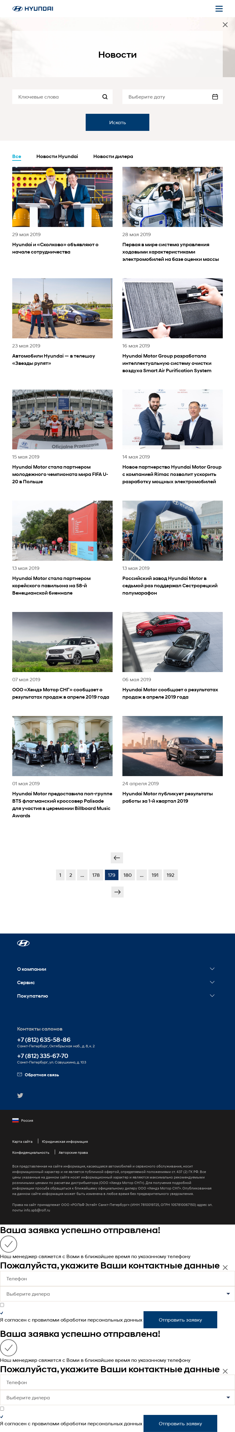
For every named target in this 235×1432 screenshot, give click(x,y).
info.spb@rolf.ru (37, 1210)
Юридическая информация (65, 1141)
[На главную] (32, 8)
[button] (23, 943)
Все (16, 156)
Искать (117, 122)
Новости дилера (113, 156)
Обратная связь (38, 1074)
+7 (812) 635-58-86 (44, 1039)
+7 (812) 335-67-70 (42, 1056)
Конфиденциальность (30, 1152)
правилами (45, 1319)
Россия (22, 1120)
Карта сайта (22, 1141)
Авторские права (73, 1152)
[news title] (62, 219)
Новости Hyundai (57, 156)
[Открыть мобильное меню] (219, 8)
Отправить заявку (180, 1319)
